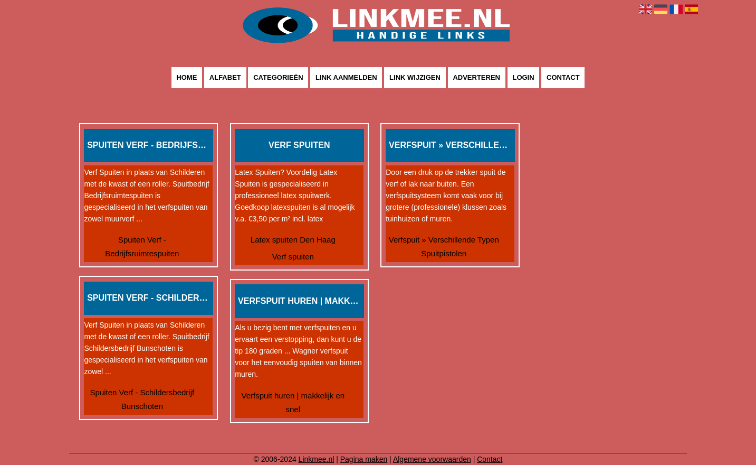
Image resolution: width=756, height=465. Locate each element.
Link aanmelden (346, 78)
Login (523, 78)
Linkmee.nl (316, 459)
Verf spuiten (293, 256)
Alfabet (225, 78)
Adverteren (476, 78)
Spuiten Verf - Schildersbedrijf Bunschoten (142, 399)
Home (186, 78)
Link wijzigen (415, 78)
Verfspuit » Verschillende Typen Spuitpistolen (444, 246)
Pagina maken (364, 459)
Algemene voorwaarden (432, 459)
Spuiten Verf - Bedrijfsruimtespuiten (142, 246)
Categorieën (278, 78)
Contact (563, 78)
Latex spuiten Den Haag (293, 239)
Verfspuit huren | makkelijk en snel (292, 402)
